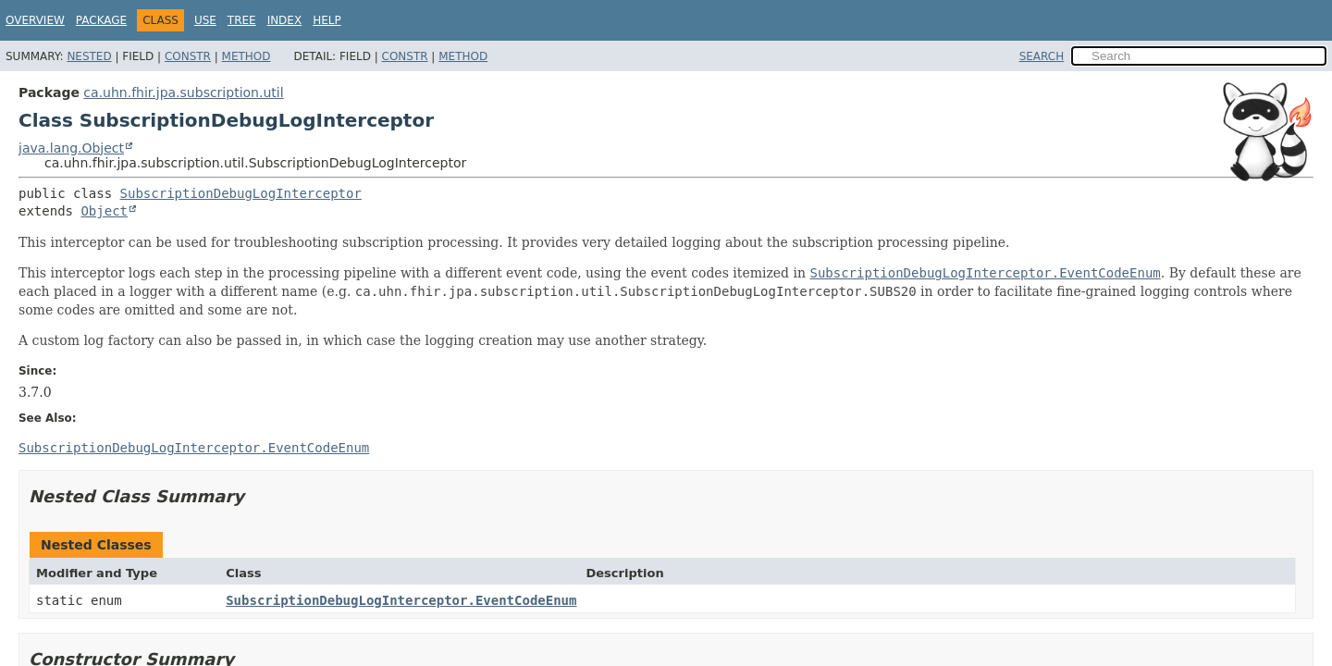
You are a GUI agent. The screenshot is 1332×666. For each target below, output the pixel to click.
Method (246, 56)
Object (104, 211)
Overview (35, 20)
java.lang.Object (71, 148)
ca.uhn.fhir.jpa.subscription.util (183, 92)
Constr (188, 56)
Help (327, 20)
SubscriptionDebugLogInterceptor (241, 193)
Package (101, 20)
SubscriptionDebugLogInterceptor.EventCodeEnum (401, 600)
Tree (242, 20)
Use (205, 20)
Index (284, 20)
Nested (89, 56)
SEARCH (1042, 56)
